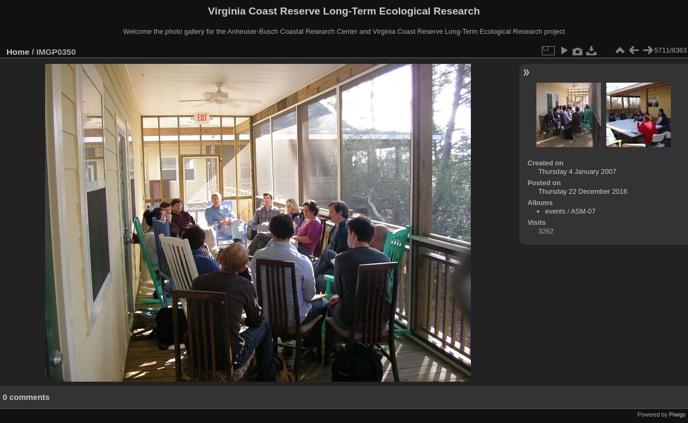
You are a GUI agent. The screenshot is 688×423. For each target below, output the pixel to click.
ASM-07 (583, 211)
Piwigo (677, 414)
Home (18, 51)
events (555, 211)
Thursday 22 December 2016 (582, 191)
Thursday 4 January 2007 (577, 171)
